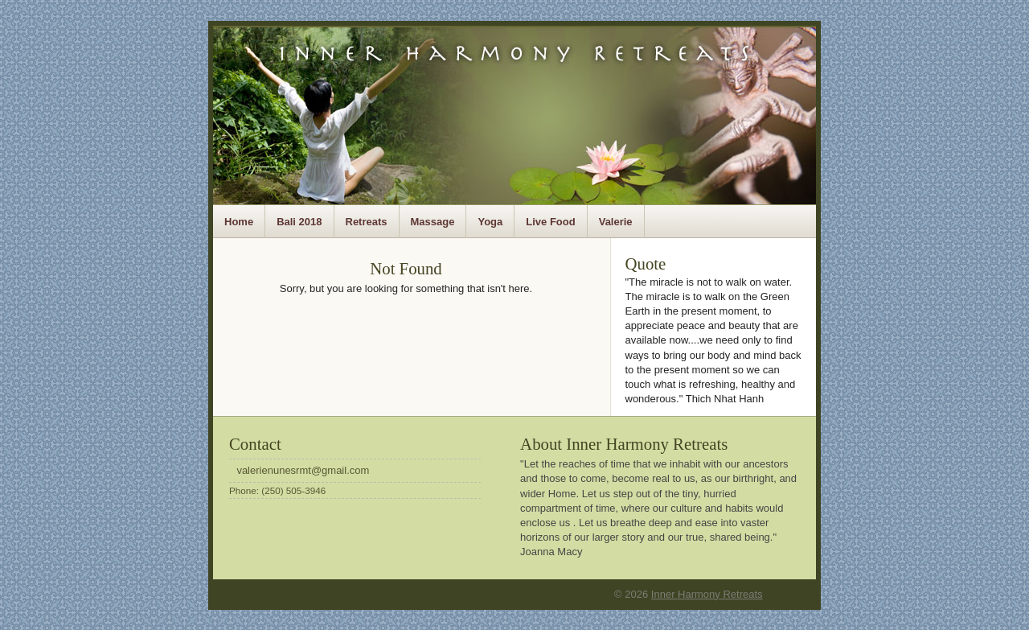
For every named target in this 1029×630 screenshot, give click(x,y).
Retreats (366, 222)
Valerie (616, 222)
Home (238, 222)
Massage (433, 222)
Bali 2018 (299, 222)
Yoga (490, 222)
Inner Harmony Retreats (707, 594)
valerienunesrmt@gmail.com (302, 470)
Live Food (550, 222)
